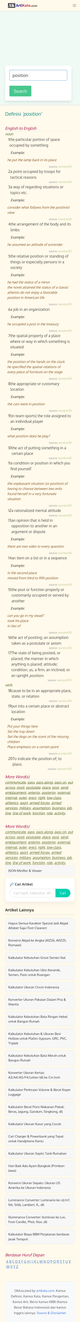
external (63, 792)
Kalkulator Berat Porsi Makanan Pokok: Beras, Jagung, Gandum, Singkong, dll (36, 1109)
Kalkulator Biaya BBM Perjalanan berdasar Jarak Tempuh (38, 1236)
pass (31, 782)
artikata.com (45, 1290)
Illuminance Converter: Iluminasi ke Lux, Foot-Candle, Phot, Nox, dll (37, 1219)
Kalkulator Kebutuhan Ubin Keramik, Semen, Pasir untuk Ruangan (34, 972)
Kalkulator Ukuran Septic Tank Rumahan (37, 1153)
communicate (15, 782)
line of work (21, 813)
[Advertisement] (40, 40)
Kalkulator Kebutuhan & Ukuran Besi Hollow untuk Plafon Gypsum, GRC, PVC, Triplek (37, 1038)
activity (59, 813)
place (46, 787)
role (49, 813)
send (64, 787)
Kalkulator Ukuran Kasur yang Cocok (34, 1124)
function (38, 813)
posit (20, 787)
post (55, 787)
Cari (63, 893)
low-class (54, 798)
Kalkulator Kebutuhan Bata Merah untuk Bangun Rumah (37, 1057)
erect (32, 798)
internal (11, 798)
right (41, 798)
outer (23, 798)
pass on (60, 782)
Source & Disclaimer (51, 1313)
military (25, 808)
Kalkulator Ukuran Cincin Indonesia (33, 987)
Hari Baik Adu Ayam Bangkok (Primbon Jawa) (36, 1168)
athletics (11, 803)
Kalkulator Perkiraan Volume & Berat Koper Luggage (39, 1092)
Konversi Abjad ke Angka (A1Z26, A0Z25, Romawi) (37, 942)
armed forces (39, 803)
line (8, 813)
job (69, 808)
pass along (44, 782)
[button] (74, 5)
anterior (34, 792)
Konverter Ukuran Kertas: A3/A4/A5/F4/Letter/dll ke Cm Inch (34, 1074)
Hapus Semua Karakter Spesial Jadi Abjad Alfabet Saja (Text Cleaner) (38, 925)
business (58, 808)
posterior (48, 792)
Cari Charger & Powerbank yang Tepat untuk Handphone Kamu (36, 1138)
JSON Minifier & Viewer (25, 870)
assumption (41, 808)
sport (24, 803)
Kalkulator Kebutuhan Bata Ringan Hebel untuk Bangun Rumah (38, 1018)
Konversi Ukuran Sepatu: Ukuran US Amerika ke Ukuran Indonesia (34, 1185)
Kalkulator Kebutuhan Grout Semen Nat (36, 957)
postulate (33, 787)
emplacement (15, 792)
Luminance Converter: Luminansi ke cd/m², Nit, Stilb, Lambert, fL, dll (39, 1202)
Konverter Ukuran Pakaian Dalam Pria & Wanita (37, 1001)
